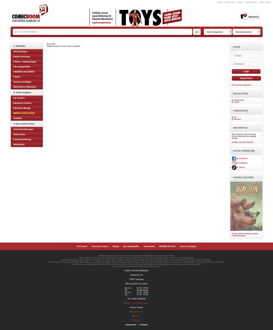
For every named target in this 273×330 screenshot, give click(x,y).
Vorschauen (149, 246)
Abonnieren (239, 100)
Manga (116, 246)
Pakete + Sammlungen (25, 61)
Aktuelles (20, 46)
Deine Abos (19, 134)
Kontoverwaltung (22, 139)
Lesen (236, 102)
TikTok (238, 167)
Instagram (240, 163)
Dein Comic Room (25, 124)
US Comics (19, 98)
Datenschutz (251, 2)
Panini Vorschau (21, 56)
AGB (240, 2)
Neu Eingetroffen (131, 246)
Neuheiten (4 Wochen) (24, 87)
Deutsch (237, 119)
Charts (16, 77)
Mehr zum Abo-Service (242, 142)
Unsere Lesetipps (22, 82)
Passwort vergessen (242, 85)
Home (220, 2)
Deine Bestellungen (23, 129)
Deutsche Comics (22, 103)
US (235, 117)
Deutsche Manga (22, 108)
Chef (136, 320)
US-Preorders (20, 51)
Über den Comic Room (136, 303)
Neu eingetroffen (22, 66)
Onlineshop (136, 312)
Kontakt (143, 325)
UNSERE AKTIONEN (23, 72)
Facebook (239, 158)
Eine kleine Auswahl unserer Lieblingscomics (245, 235)
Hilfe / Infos (265, 2)
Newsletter (230, 2)
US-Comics (82, 246)
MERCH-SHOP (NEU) (24, 113)
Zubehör (17, 118)
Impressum (131, 325)
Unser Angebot (23, 92)
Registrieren (246, 78)
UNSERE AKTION (167, 246)
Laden (136, 316)
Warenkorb (19, 144)
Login (246, 71)
